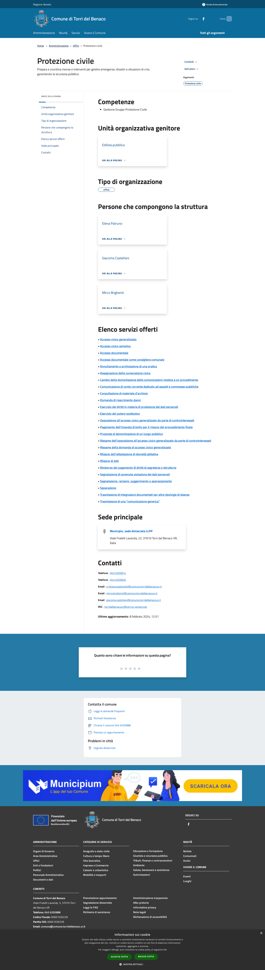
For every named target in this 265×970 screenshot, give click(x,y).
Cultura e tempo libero (96, 856)
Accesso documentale (114, 353)
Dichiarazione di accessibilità (150, 917)
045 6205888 (53, 912)
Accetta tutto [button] (119, 956)
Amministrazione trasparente (150, 898)
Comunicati (189, 856)
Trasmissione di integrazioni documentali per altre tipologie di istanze (144, 494)
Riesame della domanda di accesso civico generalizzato (135, 447)
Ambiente (138, 865)
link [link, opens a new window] (165, 949)
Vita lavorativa (91, 861)
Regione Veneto (42, 4)
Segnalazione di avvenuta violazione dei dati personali (135, 474)
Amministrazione (59, 46)
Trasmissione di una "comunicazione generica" (130, 501)
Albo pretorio (141, 903)
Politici (37, 870)
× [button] (261, 933)
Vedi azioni (192, 69)
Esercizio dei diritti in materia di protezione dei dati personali (139, 407)
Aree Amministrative (45, 856)
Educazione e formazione (148, 851)
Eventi (187, 876)
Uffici (76, 46)
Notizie (187, 851)
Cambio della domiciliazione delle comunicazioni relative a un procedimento (149, 380)
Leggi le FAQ (90, 907)
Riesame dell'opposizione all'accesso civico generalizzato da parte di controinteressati (155, 440)
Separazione (108, 488)
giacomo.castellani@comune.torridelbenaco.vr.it (133, 600)
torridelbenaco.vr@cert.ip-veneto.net (125, 607)
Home (40, 46)
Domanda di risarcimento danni (120, 400)
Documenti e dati (43, 880)
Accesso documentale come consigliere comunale (132, 359)
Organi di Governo (43, 851)
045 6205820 (118, 580)
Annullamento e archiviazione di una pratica (128, 366)
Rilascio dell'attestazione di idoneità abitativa (129, 454)
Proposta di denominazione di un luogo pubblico (131, 434)
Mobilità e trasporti (94, 875)
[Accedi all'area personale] (215, 4)
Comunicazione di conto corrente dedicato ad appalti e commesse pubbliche (149, 386)
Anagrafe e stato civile (96, 851)
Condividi (191, 62)
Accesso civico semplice (115, 346)
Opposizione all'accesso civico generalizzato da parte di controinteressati (147, 420)
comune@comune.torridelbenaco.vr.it (63, 926)
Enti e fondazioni (43, 865)
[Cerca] (228, 19)
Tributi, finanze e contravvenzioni (152, 860)
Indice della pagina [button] (51, 96)
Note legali (139, 912)
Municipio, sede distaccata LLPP (131, 531)
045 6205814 (118, 573)
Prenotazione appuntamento (100, 898)
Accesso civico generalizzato (118, 339)
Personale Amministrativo (48, 875)
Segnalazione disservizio (97, 903)
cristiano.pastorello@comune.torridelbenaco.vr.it (134, 586)
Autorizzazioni (141, 875)
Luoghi (187, 881)
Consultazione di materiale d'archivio (124, 393)
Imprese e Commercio (96, 865)
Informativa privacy (144, 907)
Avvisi (186, 861)
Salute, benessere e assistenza (151, 870)
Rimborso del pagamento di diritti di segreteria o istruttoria (138, 467)
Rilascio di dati (109, 461)
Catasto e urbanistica (95, 870)
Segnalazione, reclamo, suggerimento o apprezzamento (136, 481)
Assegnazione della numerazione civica (125, 373)
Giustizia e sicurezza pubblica (150, 856)
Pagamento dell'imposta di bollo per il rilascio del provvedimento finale (146, 427)
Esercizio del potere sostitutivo (120, 413)
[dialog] (132, 950)
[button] (132, 964)
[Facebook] (197, 18)
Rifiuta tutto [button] (146, 956)
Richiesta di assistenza (96, 912)
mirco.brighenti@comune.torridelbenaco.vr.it (131, 593)
